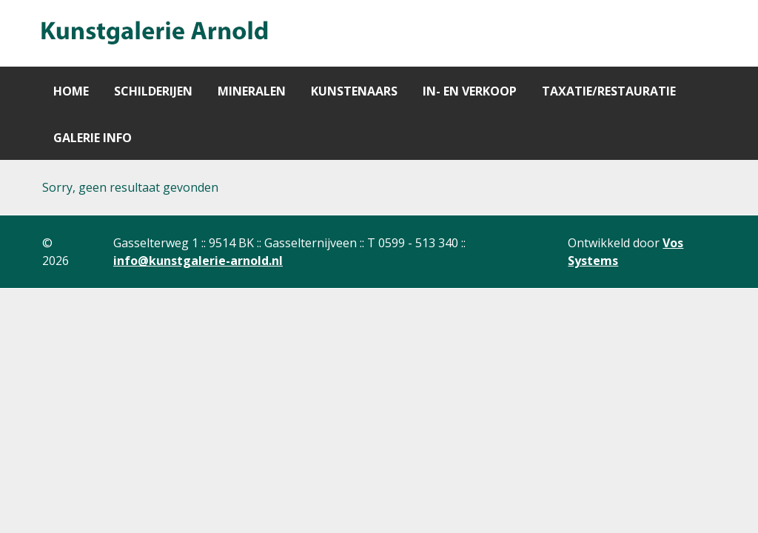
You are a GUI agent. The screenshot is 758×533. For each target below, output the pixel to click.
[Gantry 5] (153, 33)
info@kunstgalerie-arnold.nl (198, 260)
